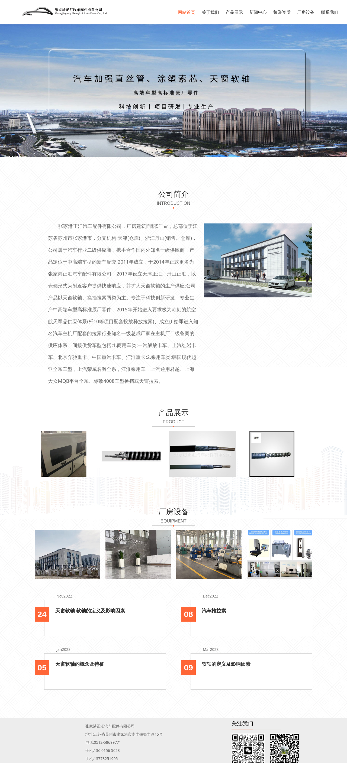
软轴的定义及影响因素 (226, 664)
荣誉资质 (282, 12)
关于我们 (210, 12)
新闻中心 (258, 12)
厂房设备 (305, 12)
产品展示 (234, 12)
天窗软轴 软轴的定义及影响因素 (90, 610)
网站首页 (186, 12)
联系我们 (329, 12)
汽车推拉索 (214, 610)
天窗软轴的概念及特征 (79, 664)
